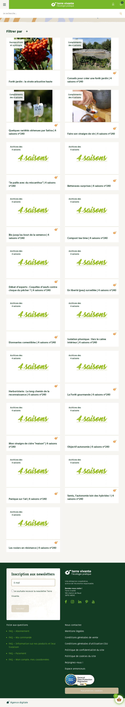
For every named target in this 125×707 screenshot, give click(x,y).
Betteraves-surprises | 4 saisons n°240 (89, 186)
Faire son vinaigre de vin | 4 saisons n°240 (91, 134)
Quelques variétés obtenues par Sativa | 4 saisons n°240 (32, 132)
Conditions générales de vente (81, 637)
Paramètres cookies (92, 690)
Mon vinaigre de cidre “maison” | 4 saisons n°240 (33, 445)
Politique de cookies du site (80, 656)
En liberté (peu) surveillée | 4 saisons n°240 (91, 290)
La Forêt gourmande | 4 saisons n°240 (88, 395)
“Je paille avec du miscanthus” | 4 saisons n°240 (32, 184)
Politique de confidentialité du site (84, 650)
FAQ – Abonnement (19, 631)
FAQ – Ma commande (20, 637)
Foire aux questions (17, 625)
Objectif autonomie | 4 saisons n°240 (88, 447)
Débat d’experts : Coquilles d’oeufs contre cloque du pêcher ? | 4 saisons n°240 (33, 289)
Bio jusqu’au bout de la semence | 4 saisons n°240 (29, 236)
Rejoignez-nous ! (74, 662)
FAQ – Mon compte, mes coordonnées (29, 659)
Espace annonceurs (75, 668)
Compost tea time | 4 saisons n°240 (87, 238)
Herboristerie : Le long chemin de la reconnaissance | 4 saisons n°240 (29, 393)
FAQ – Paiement (17, 653)
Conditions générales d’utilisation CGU (86, 643)
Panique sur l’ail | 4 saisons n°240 (28, 499)
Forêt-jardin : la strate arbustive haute (30, 82)
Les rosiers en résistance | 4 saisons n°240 (32, 548)
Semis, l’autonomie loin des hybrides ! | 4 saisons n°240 (90, 497)
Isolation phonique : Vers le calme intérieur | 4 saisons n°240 (86, 341)
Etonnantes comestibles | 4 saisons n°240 (32, 342)
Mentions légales (74, 631)
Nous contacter (73, 625)
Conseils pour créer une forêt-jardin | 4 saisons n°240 (89, 80)
